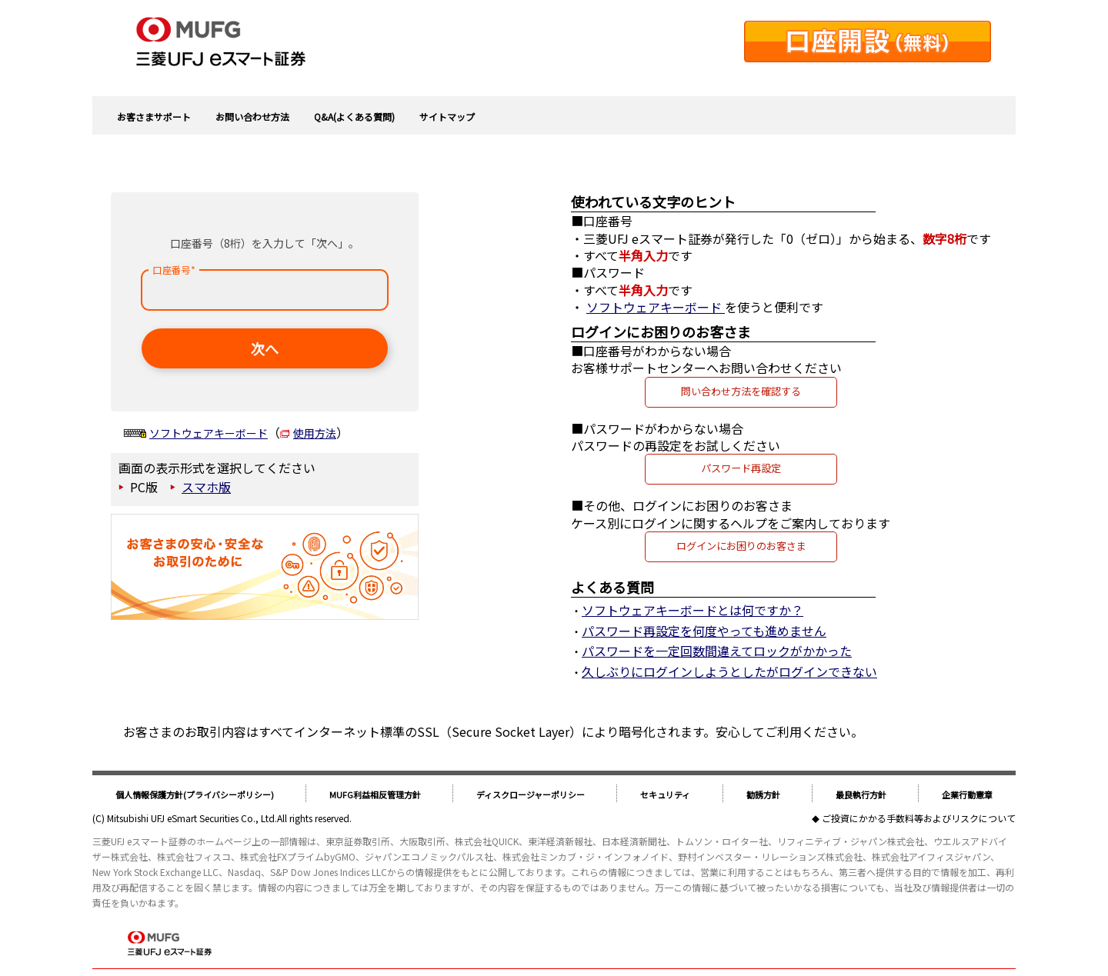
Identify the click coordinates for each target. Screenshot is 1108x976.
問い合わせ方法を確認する (741, 391)
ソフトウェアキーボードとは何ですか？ (692, 610)
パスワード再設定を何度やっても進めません (704, 630)
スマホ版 (206, 487)
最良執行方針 (861, 794)
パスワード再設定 (741, 468)
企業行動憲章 (967, 794)
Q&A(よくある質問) (354, 116)
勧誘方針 (763, 794)
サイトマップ (447, 116)
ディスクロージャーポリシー (530, 794)
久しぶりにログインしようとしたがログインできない (729, 671)
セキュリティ (665, 794)
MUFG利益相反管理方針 (375, 794)
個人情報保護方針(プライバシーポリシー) (194, 794)
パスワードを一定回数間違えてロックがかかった (717, 650)
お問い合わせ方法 (252, 116)
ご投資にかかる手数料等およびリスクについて (919, 817)
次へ (265, 348)
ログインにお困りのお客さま (741, 545)
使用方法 (314, 433)
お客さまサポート (154, 116)
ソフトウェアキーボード (208, 433)
